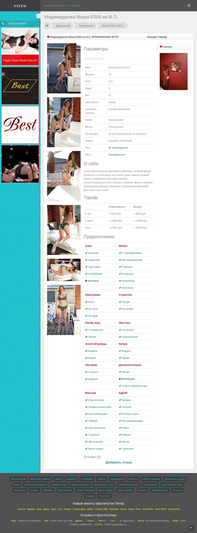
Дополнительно (130, 364)
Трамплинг (128, 448)
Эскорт (126, 372)
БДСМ (123, 392)
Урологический (96, 427)
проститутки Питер (54, 5)
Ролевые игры (130, 413)
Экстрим (91, 364)
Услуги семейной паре (134, 385)
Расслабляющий (97, 413)
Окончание (92, 294)
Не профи (127, 308)
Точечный (93, 434)
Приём (92, 357)
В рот (91, 301)
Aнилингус (128, 287)
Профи (126, 301)
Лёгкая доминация (132, 420)
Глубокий (127, 266)
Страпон (93, 372)
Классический (130, 336)
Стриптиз (125, 294)
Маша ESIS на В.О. (113, 25)
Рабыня (126, 434)
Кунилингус (128, 280)
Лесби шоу (92, 322)
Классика (93, 253)
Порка (125, 427)
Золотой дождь (96, 343)
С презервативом (132, 253)
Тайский (93, 420)
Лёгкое (92, 336)
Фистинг (125, 322)
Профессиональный (99, 407)
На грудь (93, 315)
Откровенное (95, 329)
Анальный (94, 260)
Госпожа (126, 407)
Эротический (95, 441)
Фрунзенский (63, 25)
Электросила (86, 25)
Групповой (94, 266)
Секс (88, 245)
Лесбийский (95, 273)
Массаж (90, 392)
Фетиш (126, 441)
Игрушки (93, 379)
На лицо (93, 308)
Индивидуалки (120, 147)
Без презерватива (132, 260)
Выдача (92, 351)
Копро (123, 343)
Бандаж (126, 400)
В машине (128, 273)
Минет (123, 245)
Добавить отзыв (119, 462)
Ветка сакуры (96, 448)
